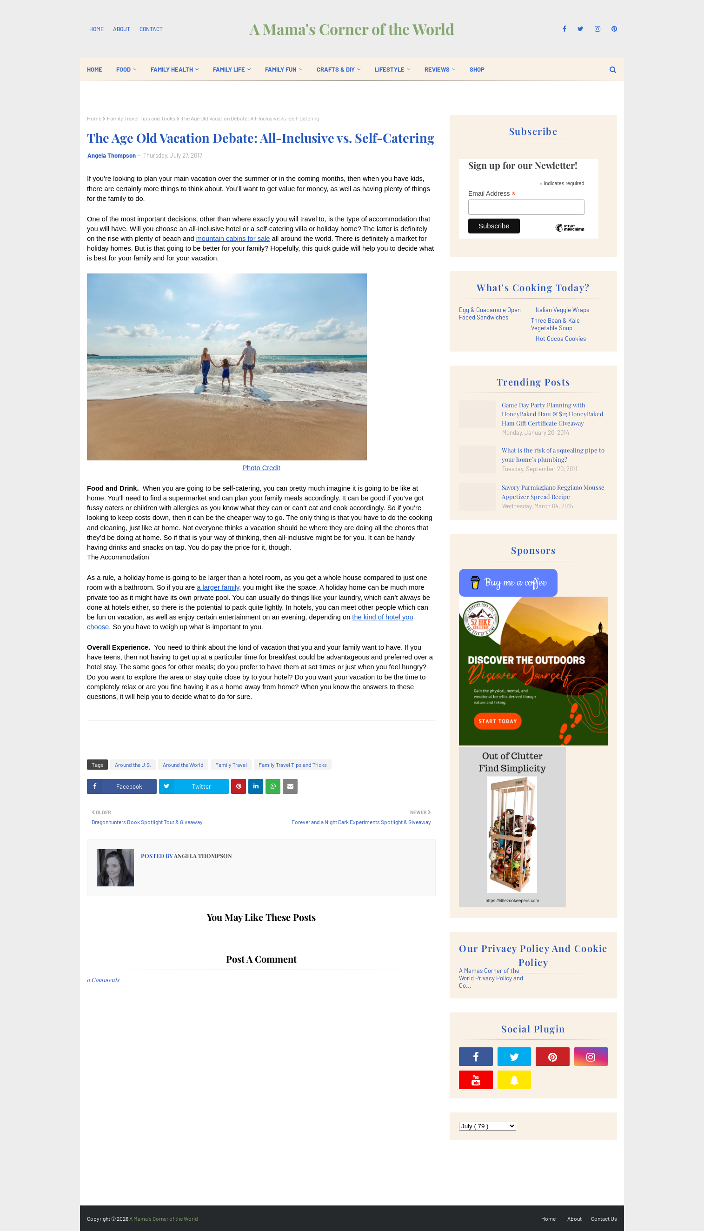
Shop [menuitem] (477, 69)
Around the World (183, 764)
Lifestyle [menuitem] (390, 69)
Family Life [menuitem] (229, 69)
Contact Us (604, 1218)
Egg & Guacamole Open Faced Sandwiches (490, 313)
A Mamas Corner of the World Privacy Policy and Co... (491, 978)
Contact (151, 29)
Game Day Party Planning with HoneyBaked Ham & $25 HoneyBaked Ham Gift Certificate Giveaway (553, 414)
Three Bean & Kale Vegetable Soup (555, 324)
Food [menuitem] (123, 69)
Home (96, 29)
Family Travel (231, 764)
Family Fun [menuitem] (281, 69)
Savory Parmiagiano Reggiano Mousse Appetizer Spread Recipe (553, 491)
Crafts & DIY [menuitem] (336, 69)
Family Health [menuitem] (172, 69)
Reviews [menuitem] (437, 69)
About (121, 29)
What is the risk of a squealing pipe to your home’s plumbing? (553, 454)
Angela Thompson (111, 155)
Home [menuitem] (94, 69)
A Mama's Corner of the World (352, 29)
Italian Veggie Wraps (562, 309)
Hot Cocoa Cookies (561, 338)
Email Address (492, 193)
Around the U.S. (133, 764)
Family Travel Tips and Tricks (141, 118)
